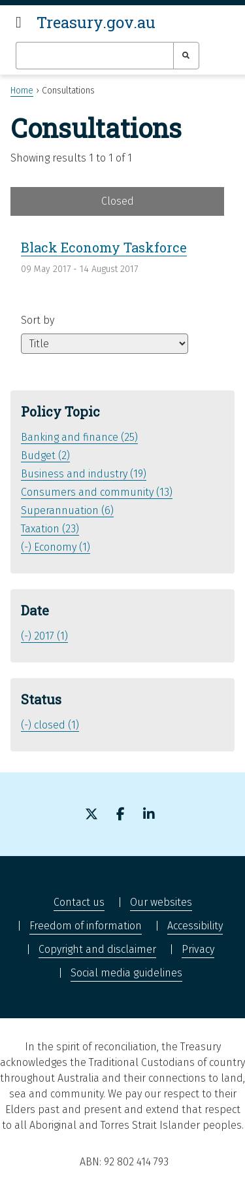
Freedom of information (85, 925)
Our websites (161, 902)
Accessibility (195, 925)
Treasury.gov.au (96, 22)
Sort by (37, 320)
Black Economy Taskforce (104, 247)
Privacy (198, 949)
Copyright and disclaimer (97, 949)
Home (21, 90)
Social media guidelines (126, 973)
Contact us (79, 902)
